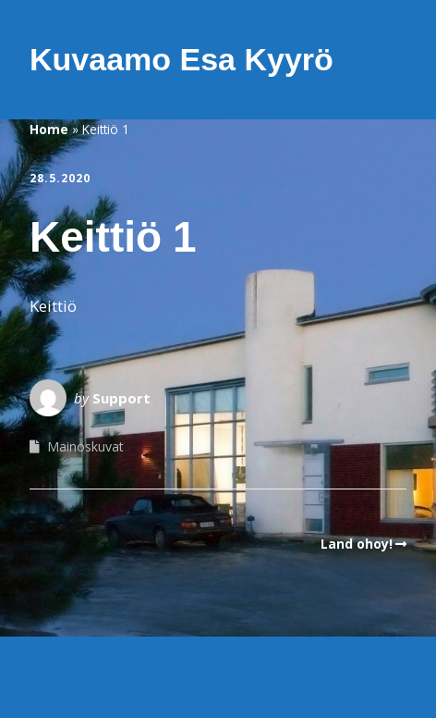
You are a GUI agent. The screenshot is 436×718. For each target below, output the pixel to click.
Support (121, 398)
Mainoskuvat (85, 446)
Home (49, 129)
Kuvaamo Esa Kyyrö (181, 59)
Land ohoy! (357, 543)
